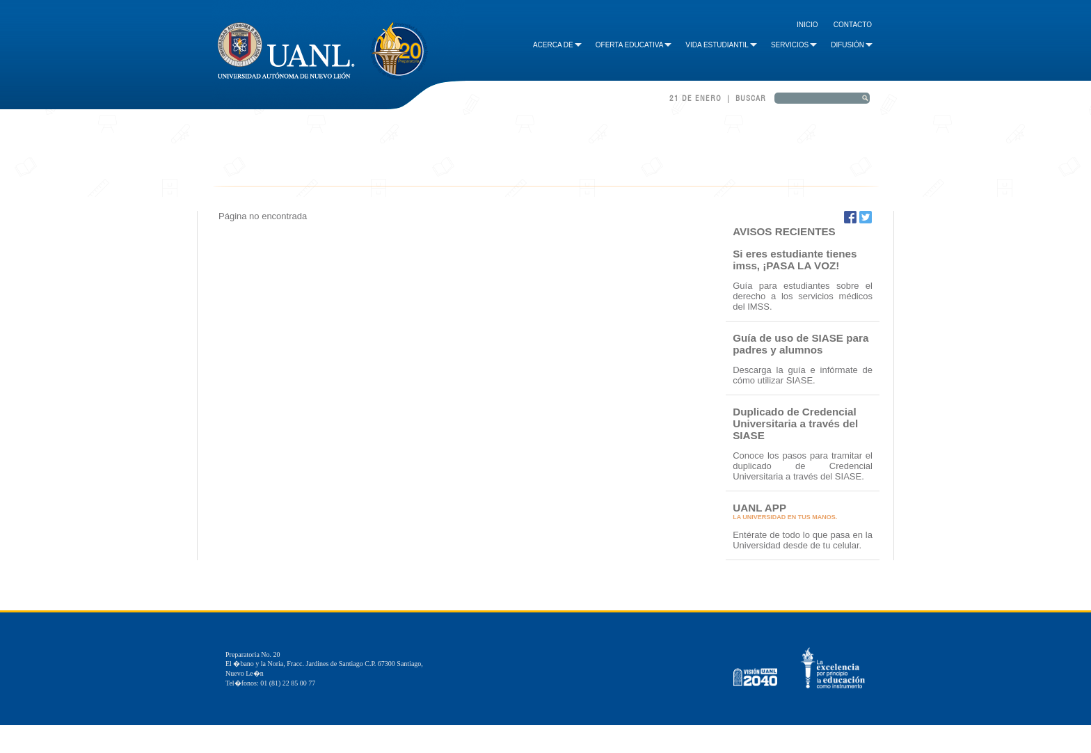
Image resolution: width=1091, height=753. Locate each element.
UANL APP (759, 508)
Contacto (853, 25)
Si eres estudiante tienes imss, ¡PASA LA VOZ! (795, 259)
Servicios (794, 45)
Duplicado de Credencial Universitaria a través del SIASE (795, 423)
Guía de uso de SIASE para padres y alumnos (800, 344)
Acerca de (557, 45)
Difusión (852, 45)
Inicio (807, 25)
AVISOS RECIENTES (784, 231)
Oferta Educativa (634, 45)
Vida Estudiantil (721, 45)
